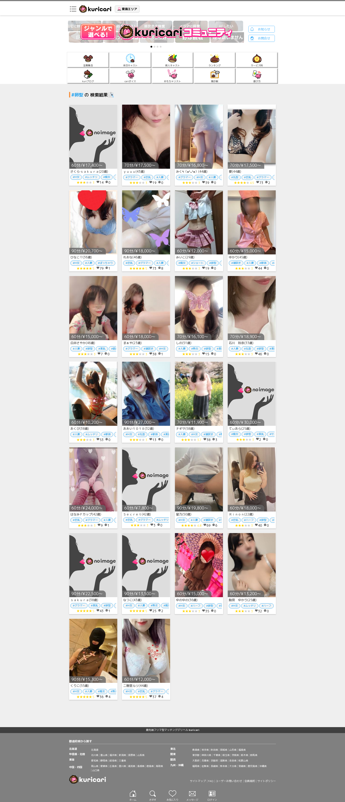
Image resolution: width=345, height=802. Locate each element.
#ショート (197, 263)
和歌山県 (243, 760)
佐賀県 (205, 766)
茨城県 (235, 755)
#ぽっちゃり (105, 263)
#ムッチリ (91, 177)
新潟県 (122, 755)
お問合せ (264, 38)
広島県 (113, 766)
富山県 (104, 755)
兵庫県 (205, 760)
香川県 (122, 766)
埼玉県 (226, 755)
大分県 (233, 766)
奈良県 (233, 760)
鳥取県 (159, 766)
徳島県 (150, 766)
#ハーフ (249, 520)
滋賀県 (223, 760)
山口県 (95, 770)
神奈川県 (206, 755)
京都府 (214, 760)
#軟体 (262, 263)
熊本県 (223, 766)
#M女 (76, 177)
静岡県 (104, 760)
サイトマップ (198, 781)
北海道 (94, 750)
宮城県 (223, 750)
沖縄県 (263, 766)
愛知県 (94, 760)
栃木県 (244, 755)
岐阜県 (113, 760)
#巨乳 (147, 177)
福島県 (242, 750)
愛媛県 (104, 766)
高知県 (131, 766)
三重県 (122, 760)
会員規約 (249, 781)
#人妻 (159, 177)
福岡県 (196, 766)
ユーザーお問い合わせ (229, 781)
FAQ (210, 781)
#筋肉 (114, 348)
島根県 (141, 766)
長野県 (131, 755)
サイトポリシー (266, 781)
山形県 (233, 750)
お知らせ (264, 29)
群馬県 (253, 755)
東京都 (196, 755)
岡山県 (94, 766)
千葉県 (216, 755)
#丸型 (234, 177)
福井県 (113, 755)
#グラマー (132, 177)
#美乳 (101, 348)
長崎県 (214, 766)
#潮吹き (236, 263)
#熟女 (194, 348)
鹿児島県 (252, 766)
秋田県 (214, 750)
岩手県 (205, 750)
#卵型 (212, 263)
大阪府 (196, 760)
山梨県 (141, 755)
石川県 (94, 755)
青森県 (196, 750)
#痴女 (106, 177)
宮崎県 (242, 766)
